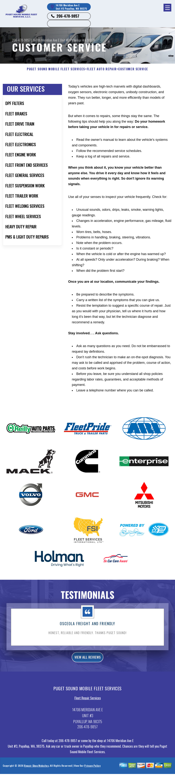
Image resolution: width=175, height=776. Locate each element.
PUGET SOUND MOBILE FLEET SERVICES (56, 69)
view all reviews (87, 672)
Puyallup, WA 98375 (82, 40)
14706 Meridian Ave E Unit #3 (51, 40)
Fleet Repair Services (87, 714)
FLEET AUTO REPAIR (102, 69)
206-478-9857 (67, 16)
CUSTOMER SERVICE (133, 69)
